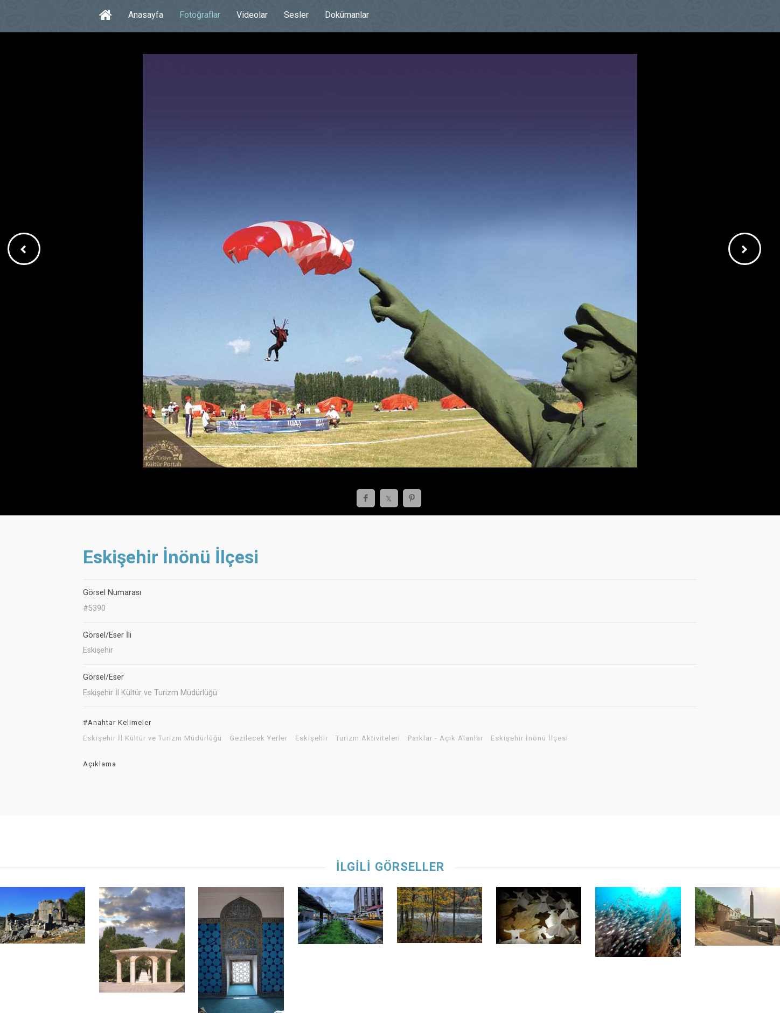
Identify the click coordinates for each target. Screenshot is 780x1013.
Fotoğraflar (199, 15)
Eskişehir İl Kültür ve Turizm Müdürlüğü (152, 738)
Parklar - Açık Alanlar (445, 738)
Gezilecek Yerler (258, 738)
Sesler (296, 15)
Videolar (252, 15)
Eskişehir (311, 738)
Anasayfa (145, 15)
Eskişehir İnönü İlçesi (529, 738)
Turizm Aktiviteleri (368, 738)
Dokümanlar (347, 15)
